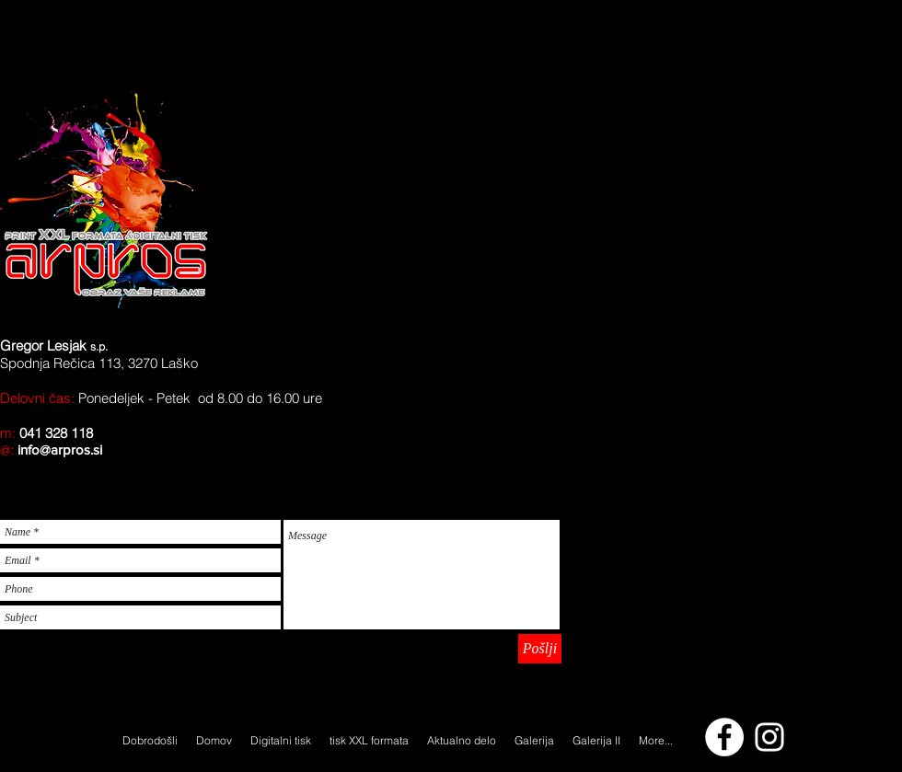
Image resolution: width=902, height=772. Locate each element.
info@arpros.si (59, 449)
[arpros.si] (769, 737)
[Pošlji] (539, 648)
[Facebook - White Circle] (724, 737)
